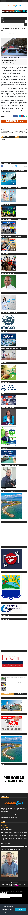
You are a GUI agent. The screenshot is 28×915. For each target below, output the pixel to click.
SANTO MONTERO (16, 885)
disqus (21, 136)
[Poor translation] (5, 893)
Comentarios (20, 693)
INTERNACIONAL (20, 33)
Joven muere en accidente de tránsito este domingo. (15, 688)
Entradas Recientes (7, 693)
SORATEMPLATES (24, 884)
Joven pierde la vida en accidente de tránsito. (14, 683)
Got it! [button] (20, 909)
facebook (25, 136)
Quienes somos (3, 824)
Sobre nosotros (4, 825)
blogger (16, 136)
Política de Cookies (4, 827)
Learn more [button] (9, 912)
